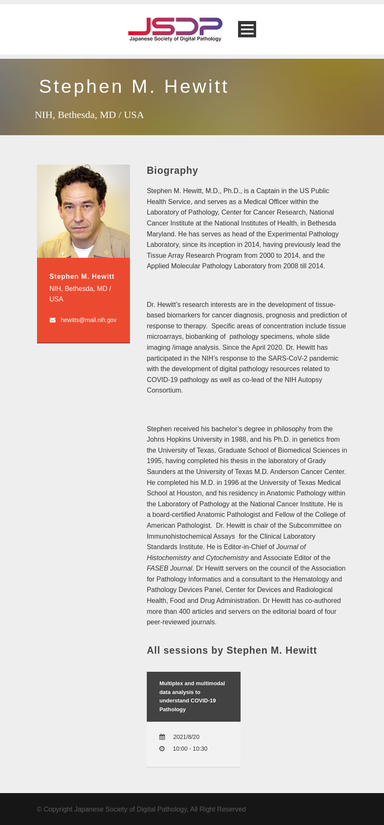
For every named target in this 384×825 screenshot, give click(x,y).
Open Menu (247, 29)
